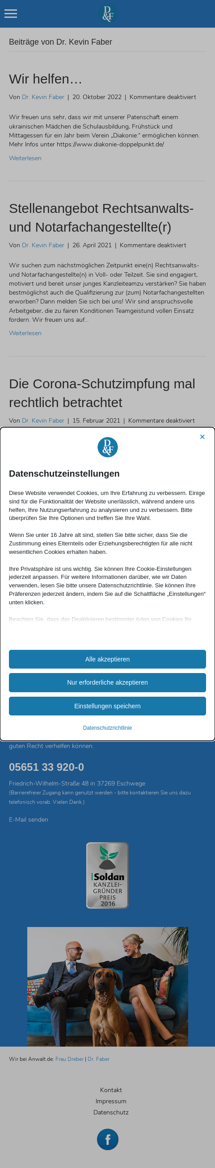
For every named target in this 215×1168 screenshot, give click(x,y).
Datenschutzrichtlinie (107, 728)
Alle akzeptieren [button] (107, 659)
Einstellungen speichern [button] (107, 706)
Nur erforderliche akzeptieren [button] (107, 682)
